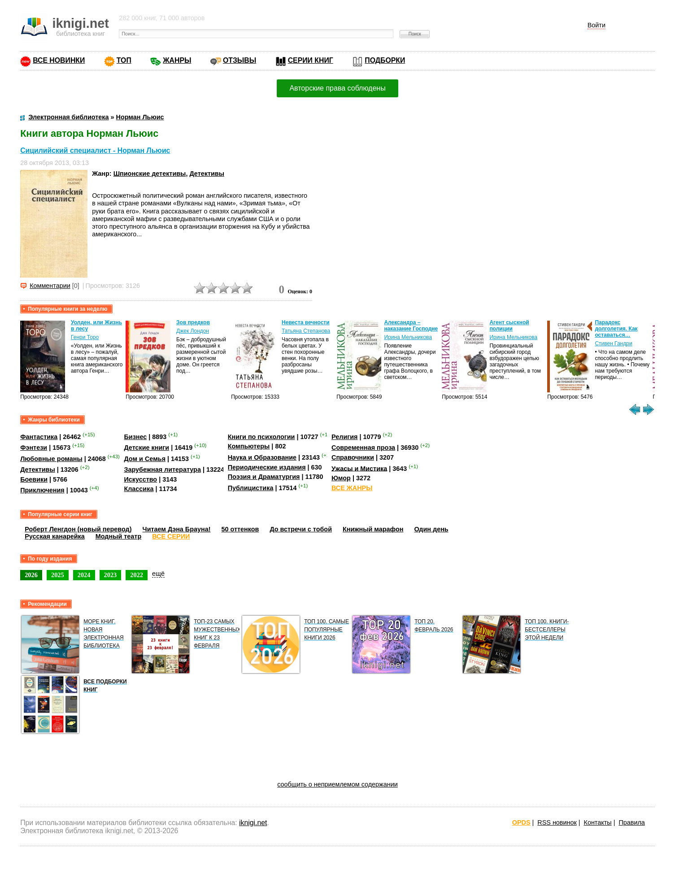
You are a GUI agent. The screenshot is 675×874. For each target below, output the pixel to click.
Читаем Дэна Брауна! (177, 529)
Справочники (352, 457)
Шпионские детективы (149, 173)
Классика (138, 488)
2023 (110, 574)
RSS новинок (556, 822)
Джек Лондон (192, 331)
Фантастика (38, 436)
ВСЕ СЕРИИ (171, 536)
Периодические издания (267, 467)
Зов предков (193, 322)
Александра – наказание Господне (411, 325)
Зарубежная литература (162, 469)
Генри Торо (85, 337)
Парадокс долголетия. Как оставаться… (616, 328)
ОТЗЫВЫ (239, 60)
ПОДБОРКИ (385, 60)
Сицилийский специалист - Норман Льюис (95, 150)
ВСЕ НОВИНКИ (59, 60)
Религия (344, 436)
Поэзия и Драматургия (264, 476)
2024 (84, 574)
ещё (158, 573)
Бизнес (135, 436)
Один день (431, 529)
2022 (136, 574)
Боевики (34, 479)
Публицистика (251, 487)
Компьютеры (249, 446)
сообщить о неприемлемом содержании (337, 784)
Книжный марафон (373, 529)
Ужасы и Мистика (359, 468)
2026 (31, 574)
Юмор (341, 478)
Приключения (42, 490)
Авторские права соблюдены (337, 88)
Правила (631, 822)
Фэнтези (33, 447)
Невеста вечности (306, 322)
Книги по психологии (261, 436)
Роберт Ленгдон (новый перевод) (78, 529)
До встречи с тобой (301, 529)
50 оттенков (240, 529)
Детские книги (146, 447)
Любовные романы (51, 458)
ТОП (124, 60)
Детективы (206, 173)
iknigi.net (253, 822)
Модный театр (118, 536)
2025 (57, 574)
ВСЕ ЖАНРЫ (351, 487)
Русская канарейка (55, 536)
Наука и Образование (262, 457)
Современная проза (363, 447)
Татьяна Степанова (306, 331)
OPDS (521, 822)
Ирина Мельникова (408, 337)
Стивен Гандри (613, 343)
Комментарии (50, 285)
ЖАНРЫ (177, 60)
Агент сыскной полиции (509, 325)
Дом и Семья (144, 458)
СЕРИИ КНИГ (310, 60)
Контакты (598, 822)
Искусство (140, 479)
